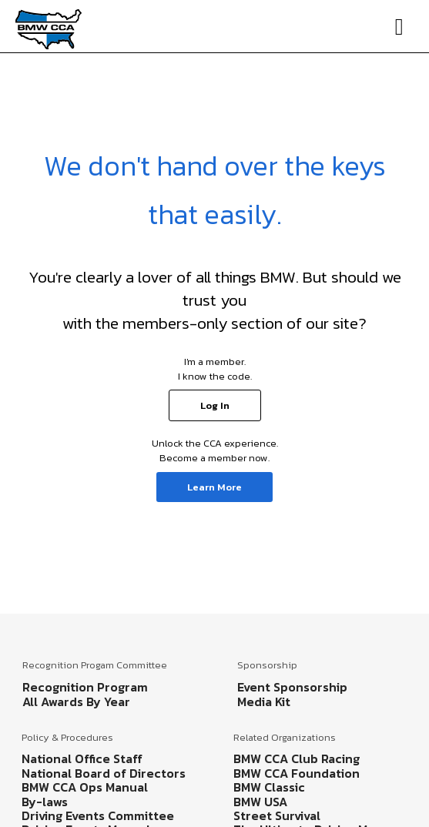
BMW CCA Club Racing (296, 758)
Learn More (214, 487)
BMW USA (260, 801)
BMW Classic (269, 787)
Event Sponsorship (292, 687)
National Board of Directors (104, 773)
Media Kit (263, 701)
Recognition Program (85, 687)
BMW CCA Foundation (296, 773)
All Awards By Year (76, 701)
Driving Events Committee (98, 815)
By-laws (45, 801)
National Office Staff (82, 758)
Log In (215, 405)
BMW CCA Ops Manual (85, 787)
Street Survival (276, 815)
